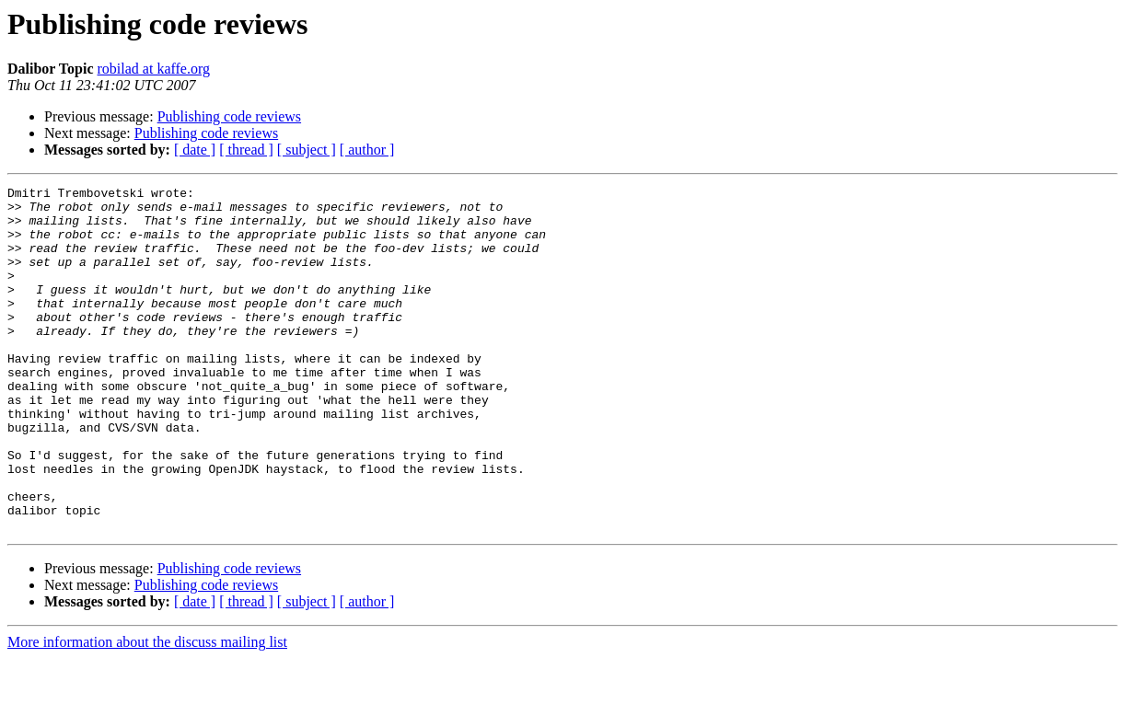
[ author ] (367, 149)
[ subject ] (306, 149)
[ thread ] (246, 149)
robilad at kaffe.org (154, 68)
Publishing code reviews (229, 116)
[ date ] (194, 149)
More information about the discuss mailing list (147, 711)
